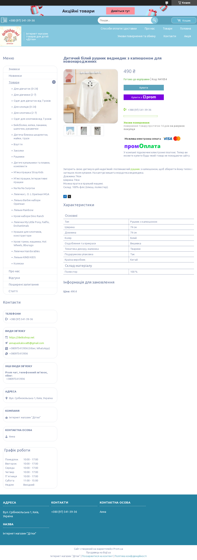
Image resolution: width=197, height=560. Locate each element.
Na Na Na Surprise (24, 188)
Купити (144, 87)
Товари (167, 28)
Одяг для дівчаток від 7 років (32, 100)
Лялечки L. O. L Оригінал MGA (31, 194)
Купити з (143, 97)
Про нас (150, 28)
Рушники (19, 156)
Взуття (18, 144)
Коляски (19, 263)
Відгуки (14, 277)
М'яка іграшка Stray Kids (28, 172)
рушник (135, 169)
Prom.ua (118, 549)
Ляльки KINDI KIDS (25, 257)
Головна (185, 28)
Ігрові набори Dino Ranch (29, 216)
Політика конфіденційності (131, 556)
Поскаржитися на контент (97, 556)
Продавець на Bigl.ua (98, 552)
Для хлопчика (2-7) (25, 112)
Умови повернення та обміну (137, 36)
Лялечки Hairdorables (27, 251)
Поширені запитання (24, 284)
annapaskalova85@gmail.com (26, 343)
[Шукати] (154, 20)
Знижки (14, 69)
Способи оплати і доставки (119, 28)
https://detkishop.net (21, 337)
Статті (13, 291)
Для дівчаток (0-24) (26, 88)
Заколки (19, 150)
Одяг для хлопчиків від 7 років (32, 118)
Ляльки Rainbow (23, 210)
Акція (187, 36)
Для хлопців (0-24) (25, 106)
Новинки (15, 75)
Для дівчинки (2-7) (25, 94)
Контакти (170, 36)
